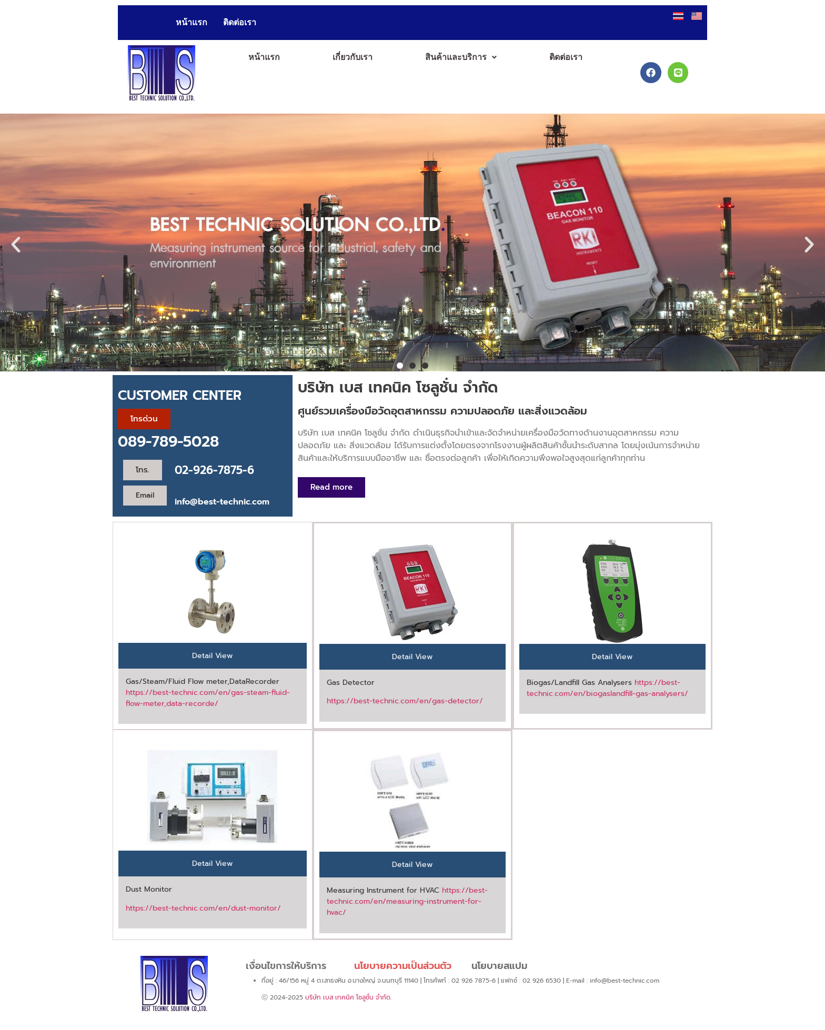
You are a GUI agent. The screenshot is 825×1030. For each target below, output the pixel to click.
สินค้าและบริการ (461, 57)
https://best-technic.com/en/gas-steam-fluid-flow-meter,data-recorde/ (208, 698)
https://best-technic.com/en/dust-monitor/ (203, 908)
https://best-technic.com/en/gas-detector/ (405, 700)
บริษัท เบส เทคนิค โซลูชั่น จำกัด (347, 997)
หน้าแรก (191, 22)
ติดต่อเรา (239, 22)
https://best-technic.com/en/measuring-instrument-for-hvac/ (407, 901)
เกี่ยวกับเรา (353, 57)
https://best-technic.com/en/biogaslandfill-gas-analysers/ (607, 688)
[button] (461, 57)
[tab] (212, 656)
